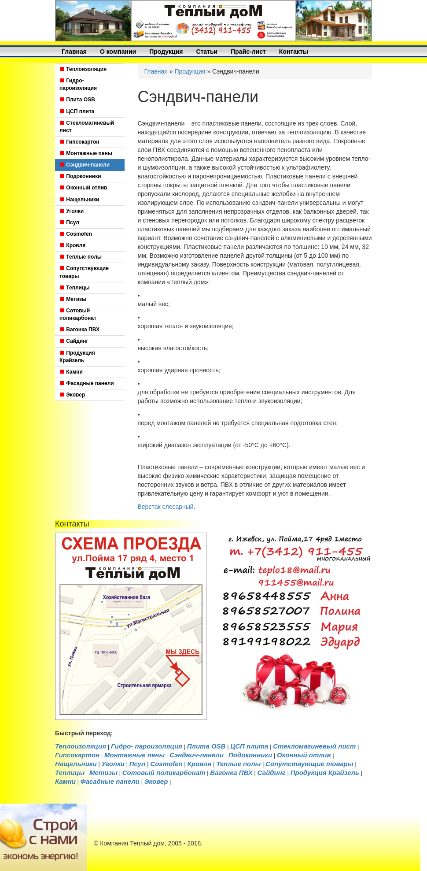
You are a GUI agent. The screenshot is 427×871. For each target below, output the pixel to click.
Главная (74, 51)
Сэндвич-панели (84, 165)
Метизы (72, 299)
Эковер (72, 395)
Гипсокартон (79, 142)
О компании (118, 51)
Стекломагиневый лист (86, 126)
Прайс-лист (248, 51)
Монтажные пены (85, 153)
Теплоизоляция (83, 69)
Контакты (293, 51)
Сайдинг (73, 341)
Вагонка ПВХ (79, 329)
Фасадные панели (86, 383)
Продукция (166, 51)
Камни (71, 372)
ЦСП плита (77, 111)
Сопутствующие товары (84, 272)
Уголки (71, 211)
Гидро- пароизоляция (78, 84)
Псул (69, 222)
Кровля (72, 245)
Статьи (206, 51)
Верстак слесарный (166, 506)
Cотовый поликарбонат (77, 314)
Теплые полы (80, 257)
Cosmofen (75, 234)
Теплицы (74, 288)
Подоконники (80, 176)
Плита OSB (77, 99)
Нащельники (79, 199)
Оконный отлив (83, 188)
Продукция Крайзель (77, 356)
